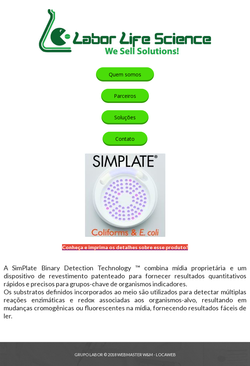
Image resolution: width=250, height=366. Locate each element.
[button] (125, 74)
